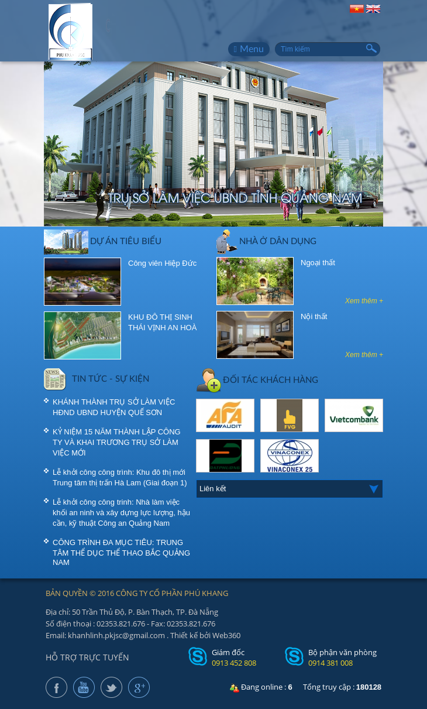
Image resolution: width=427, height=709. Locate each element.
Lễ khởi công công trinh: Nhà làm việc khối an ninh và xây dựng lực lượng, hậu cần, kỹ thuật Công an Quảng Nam (121, 513)
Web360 (226, 635)
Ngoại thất (318, 262)
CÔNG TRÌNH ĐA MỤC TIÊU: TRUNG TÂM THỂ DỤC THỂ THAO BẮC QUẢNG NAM (121, 552)
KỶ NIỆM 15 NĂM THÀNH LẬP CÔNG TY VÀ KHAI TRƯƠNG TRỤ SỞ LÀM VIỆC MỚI (117, 442)
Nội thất (314, 316)
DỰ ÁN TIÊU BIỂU (102, 240)
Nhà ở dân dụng (266, 240)
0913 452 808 (234, 662)
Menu (249, 49)
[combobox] (289, 488)
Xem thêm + (364, 301)
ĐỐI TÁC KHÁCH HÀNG (257, 379)
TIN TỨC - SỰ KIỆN (96, 378)
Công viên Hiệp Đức (162, 263)
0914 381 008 (330, 662)
